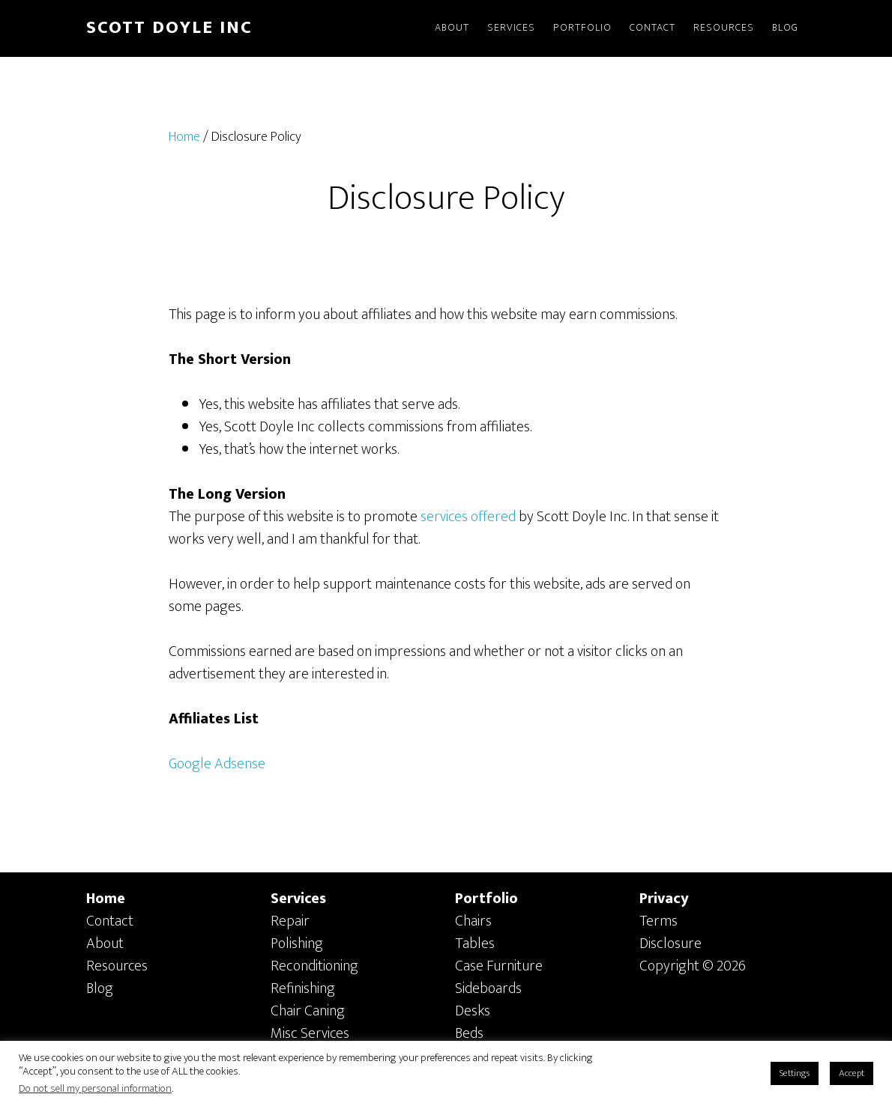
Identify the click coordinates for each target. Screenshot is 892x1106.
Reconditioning (314, 966)
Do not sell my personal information (95, 1088)
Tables (475, 943)
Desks (472, 1011)
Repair (290, 921)
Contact (109, 921)
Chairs (473, 921)
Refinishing (303, 988)
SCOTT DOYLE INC (169, 28)
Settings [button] (795, 1073)
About (105, 943)
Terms (658, 921)
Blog (99, 988)
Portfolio (486, 898)
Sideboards (488, 988)
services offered (468, 516)
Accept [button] (851, 1073)
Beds (469, 1033)
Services (298, 898)
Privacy (664, 898)
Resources (117, 966)
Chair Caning (308, 1011)
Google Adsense (217, 764)
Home (105, 898)
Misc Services (310, 1033)
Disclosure (670, 943)
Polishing (297, 943)
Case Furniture (499, 966)
